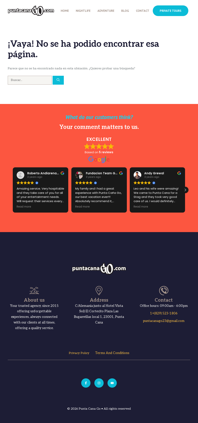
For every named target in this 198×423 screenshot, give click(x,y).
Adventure (105, 11)
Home (65, 11)
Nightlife (83, 11)
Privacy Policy (79, 353)
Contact (142, 11)
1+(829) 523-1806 (164, 313)
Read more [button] (20, 207)
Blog (125, 11)
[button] (185, 190)
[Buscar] (58, 80)
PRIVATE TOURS (170, 11)
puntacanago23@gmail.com (163, 321)
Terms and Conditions (112, 353)
